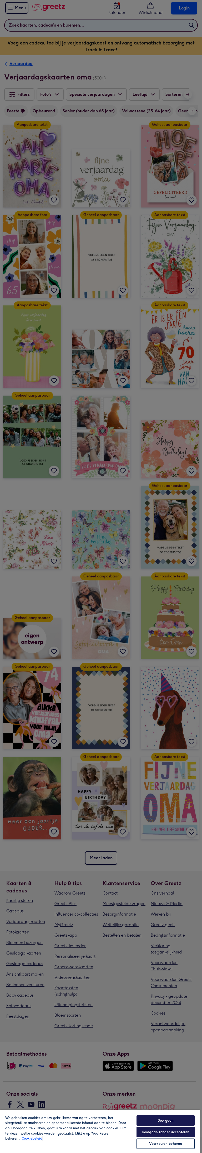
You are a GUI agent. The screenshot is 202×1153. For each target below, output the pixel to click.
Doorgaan (166, 1120)
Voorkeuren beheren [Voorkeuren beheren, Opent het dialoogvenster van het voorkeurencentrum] (165, 1144)
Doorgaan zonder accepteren (165, 1132)
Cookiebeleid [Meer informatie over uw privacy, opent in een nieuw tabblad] (32, 1138)
